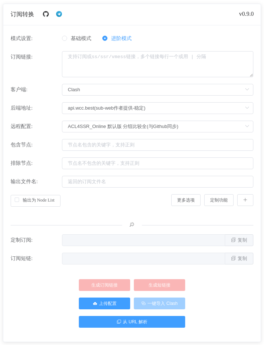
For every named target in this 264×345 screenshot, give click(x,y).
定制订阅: (22, 240)
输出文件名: (24, 181)
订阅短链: (22, 258)
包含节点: (22, 144)
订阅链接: (22, 57)
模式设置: (22, 38)
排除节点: (22, 163)
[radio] (76, 39)
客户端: (19, 89)
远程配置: (22, 126)
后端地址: (22, 108)
